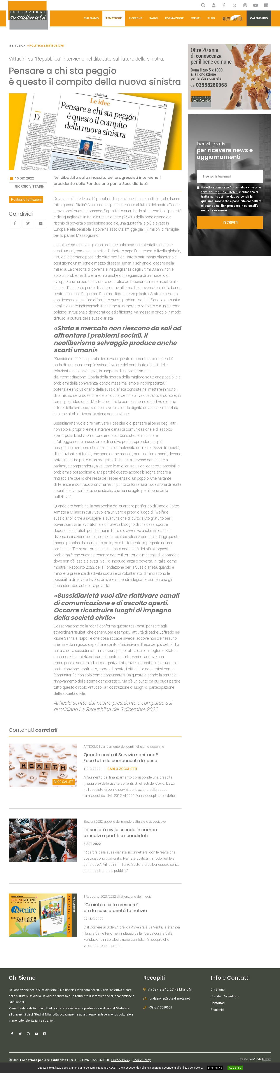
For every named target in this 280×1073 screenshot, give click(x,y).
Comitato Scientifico (225, 996)
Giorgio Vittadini (30, 186)
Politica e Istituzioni (26, 199)
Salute (64, 782)
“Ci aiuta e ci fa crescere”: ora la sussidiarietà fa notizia (115, 908)
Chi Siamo (91, 18)
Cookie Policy (142, 1060)
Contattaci (218, 1003)
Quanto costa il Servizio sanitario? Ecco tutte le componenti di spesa (121, 758)
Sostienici (217, 1010)
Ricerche (135, 18)
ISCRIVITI (230, 222)
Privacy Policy (120, 1060)
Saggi (153, 18)
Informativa (215, 1067)
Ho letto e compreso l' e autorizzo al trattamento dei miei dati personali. (231, 199)
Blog (211, 18)
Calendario (259, 18)
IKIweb (266, 1059)
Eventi (195, 18)
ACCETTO (235, 1067)
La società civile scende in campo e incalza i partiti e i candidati (120, 833)
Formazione (174, 18)
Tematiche (114, 18)
